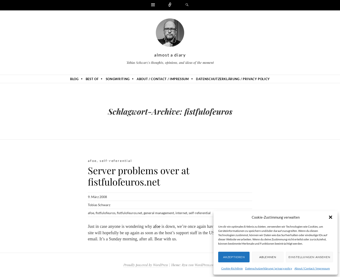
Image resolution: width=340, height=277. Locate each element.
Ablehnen (267, 257)
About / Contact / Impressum (312, 268)
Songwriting (118, 79)
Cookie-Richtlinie (232, 268)
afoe (92, 161)
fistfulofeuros (105, 213)
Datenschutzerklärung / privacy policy (268, 268)
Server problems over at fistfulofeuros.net (138, 176)
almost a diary (170, 54)
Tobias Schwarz (99, 205)
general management (159, 213)
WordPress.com (205, 265)
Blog (74, 79)
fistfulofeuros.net (129, 213)
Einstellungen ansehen (309, 257)
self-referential (116, 161)
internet (181, 213)
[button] (330, 217)
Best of (92, 79)
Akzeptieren (234, 257)
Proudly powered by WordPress (145, 265)
